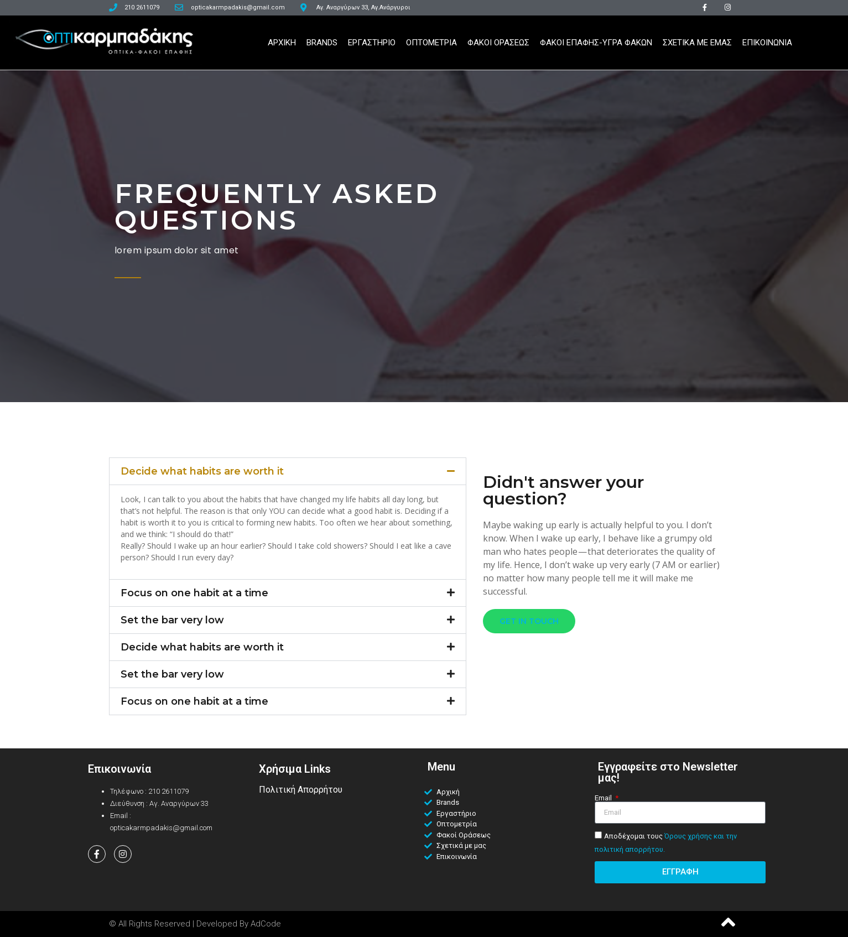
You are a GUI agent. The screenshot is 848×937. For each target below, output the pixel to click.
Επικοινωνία (119, 768)
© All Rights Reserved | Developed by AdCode (195, 924)
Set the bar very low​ (172, 620)
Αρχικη (282, 43)
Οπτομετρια (431, 43)
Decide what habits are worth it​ (202, 471)
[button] (288, 471)
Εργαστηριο (372, 43)
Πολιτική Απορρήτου (300, 789)
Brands (321, 43)
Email (604, 797)
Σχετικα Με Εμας (697, 43)
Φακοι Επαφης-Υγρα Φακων (596, 43)
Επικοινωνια (767, 43)
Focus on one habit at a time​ (194, 593)
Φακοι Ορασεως (498, 43)
